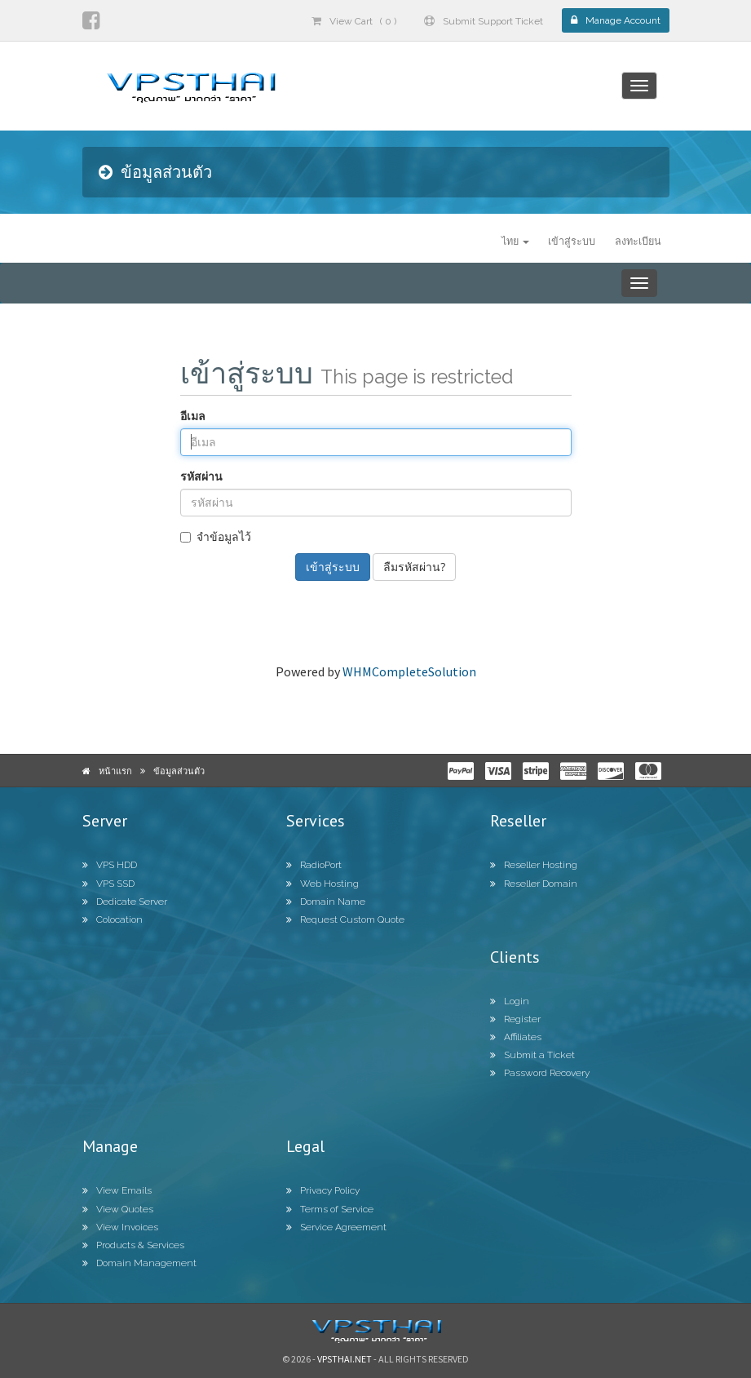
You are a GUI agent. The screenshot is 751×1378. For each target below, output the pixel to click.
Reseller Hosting (533, 865)
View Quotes (117, 1209)
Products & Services (133, 1245)
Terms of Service (329, 1209)
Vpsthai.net (344, 1359)
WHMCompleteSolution (409, 671)
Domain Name (325, 901)
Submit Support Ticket (483, 21)
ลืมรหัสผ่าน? (414, 566)
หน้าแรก (115, 771)
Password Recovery (540, 1073)
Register (515, 1019)
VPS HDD (109, 865)
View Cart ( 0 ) (353, 21)
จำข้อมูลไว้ (215, 536)
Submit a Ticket (532, 1055)
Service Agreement (336, 1227)
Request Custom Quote (345, 919)
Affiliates (515, 1037)
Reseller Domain (533, 883)
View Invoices (120, 1227)
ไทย (515, 241)
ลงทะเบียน (638, 241)
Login (509, 1001)
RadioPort (314, 865)
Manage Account (615, 20)
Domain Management (139, 1263)
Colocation (112, 919)
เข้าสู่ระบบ (571, 241)
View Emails (117, 1190)
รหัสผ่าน (201, 476)
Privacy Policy (323, 1190)
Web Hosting (322, 883)
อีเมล (192, 415)
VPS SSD (108, 883)
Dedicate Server (124, 901)
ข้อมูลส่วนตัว (179, 771)
